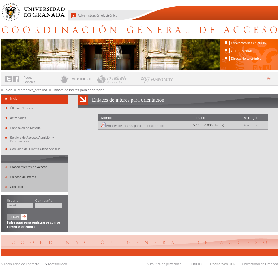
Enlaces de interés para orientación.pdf (135, 125)
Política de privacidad (166, 264)
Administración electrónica (97, 15)
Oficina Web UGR (222, 264)
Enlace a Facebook (16, 79)
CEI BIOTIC (195, 264)
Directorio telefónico (246, 58)
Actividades (18, 118)
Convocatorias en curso (248, 43)
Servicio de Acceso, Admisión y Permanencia (32, 139)
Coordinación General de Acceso (139, 29)
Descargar (250, 125)
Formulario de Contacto (21, 264)
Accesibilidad (57, 264)
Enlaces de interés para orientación (79, 90)
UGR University (157, 81)
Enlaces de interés (23, 177)
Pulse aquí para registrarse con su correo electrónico (33, 224)
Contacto (16, 186)
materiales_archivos (32, 90)
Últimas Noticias (21, 108)
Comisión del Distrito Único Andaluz (35, 149)
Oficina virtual (241, 50)
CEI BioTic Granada (118, 78)
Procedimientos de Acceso (29, 167)
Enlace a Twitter (8, 79)
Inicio (9, 90)
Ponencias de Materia (25, 128)
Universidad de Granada (31, 9)
